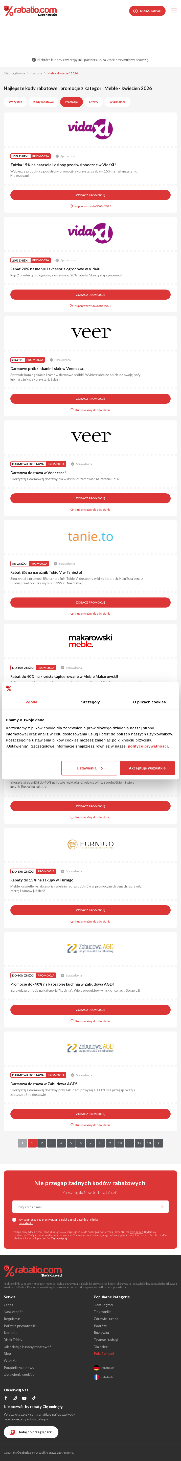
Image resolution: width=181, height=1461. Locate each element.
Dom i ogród (103, 1305)
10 (120, 1143)
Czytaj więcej (59, 1238)
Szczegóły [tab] (90, 702)
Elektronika (102, 1311)
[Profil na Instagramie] (14, 1398)
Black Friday (13, 1339)
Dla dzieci (101, 1346)
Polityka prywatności (20, 1326)
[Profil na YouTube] (24, 1399)
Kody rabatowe (43, 101)
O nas (8, 1305)
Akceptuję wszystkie (147, 768)
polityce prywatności (148, 746)
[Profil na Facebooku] (6, 1398)
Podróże (100, 1326)
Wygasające (117, 101)
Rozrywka (101, 1332)
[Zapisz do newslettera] (158, 1207)
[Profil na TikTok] (34, 1398)
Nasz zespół (13, 1311)
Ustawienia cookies (19, 1374)
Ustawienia (89, 768)
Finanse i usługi (106, 1339)
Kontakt (10, 1332)
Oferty (93, 101)
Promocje (71, 101)
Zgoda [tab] (31, 702)
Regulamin (136, 1232)
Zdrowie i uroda (106, 1318)
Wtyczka (10, 1360)
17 (139, 1143)
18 (149, 1143)
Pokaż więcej (104, 1353)
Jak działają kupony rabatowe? (27, 1346)
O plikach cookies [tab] (149, 702)
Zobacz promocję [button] (90, 195)
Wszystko (15, 101)
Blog (7, 1353)
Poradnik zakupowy (19, 1367)
